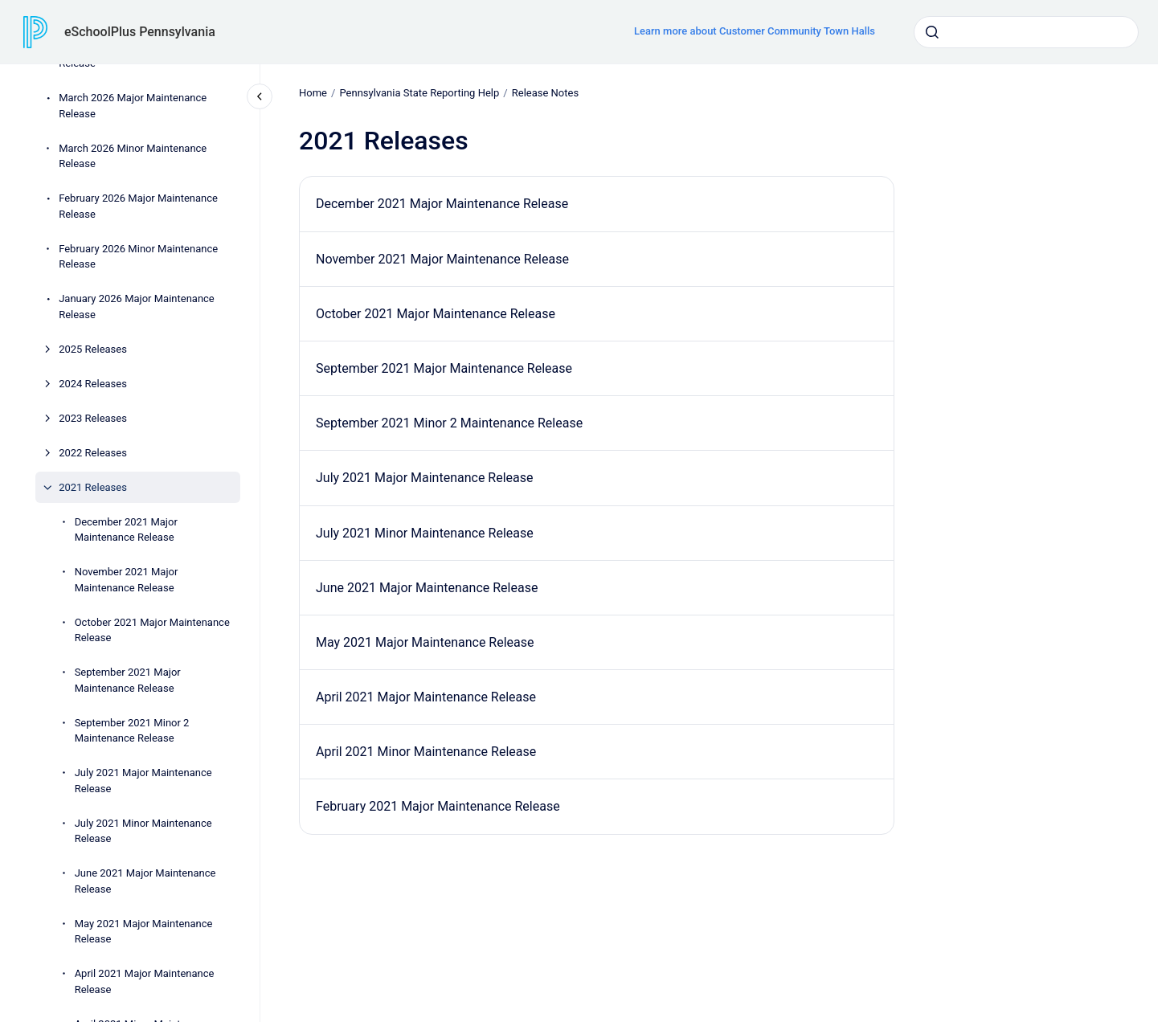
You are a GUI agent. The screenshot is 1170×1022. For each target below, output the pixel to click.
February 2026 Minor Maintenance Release (138, 257)
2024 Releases (93, 384)
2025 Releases (93, 349)
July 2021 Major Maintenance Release (143, 780)
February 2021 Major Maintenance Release (438, 806)
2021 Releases (93, 487)
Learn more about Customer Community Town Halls (754, 31)
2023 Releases (93, 418)
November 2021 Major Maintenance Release (126, 580)
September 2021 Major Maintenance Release (128, 680)
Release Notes (544, 93)
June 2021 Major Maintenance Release (145, 881)
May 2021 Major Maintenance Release (144, 932)
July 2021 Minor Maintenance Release (143, 831)
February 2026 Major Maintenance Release (138, 206)
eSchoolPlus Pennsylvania (139, 31)
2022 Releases (93, 453)
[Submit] (932, 32)
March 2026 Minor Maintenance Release (133, 156)
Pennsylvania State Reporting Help (419, 93)
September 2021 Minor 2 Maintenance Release (132, 731)
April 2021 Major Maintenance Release (145, 981)
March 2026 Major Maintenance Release (133, 106)
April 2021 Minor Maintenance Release (426, 751)
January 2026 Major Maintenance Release (137, 306)
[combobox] (1026, 32)
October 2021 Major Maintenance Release (152, 630)
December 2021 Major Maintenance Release (126, 530)
